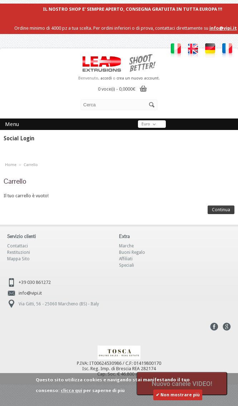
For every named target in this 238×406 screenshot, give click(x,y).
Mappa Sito (18, 258)
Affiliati (126, 258)
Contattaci (17, 245)
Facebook (214, 327)
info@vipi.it (223, 28)
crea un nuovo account (137, 78)
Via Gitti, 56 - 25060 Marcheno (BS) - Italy (59, 303)
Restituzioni (18, 252)
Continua (221, 209)
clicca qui (71, 390)
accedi (106, 78)
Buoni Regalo (132, 252)
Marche (126, 245)
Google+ (227, 327)
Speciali (126, 265)
